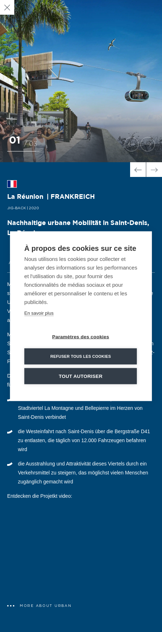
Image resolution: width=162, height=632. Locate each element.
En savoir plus (39, 312)
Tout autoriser (81, 376)
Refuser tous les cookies (80, 356)
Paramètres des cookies (80, 336)
